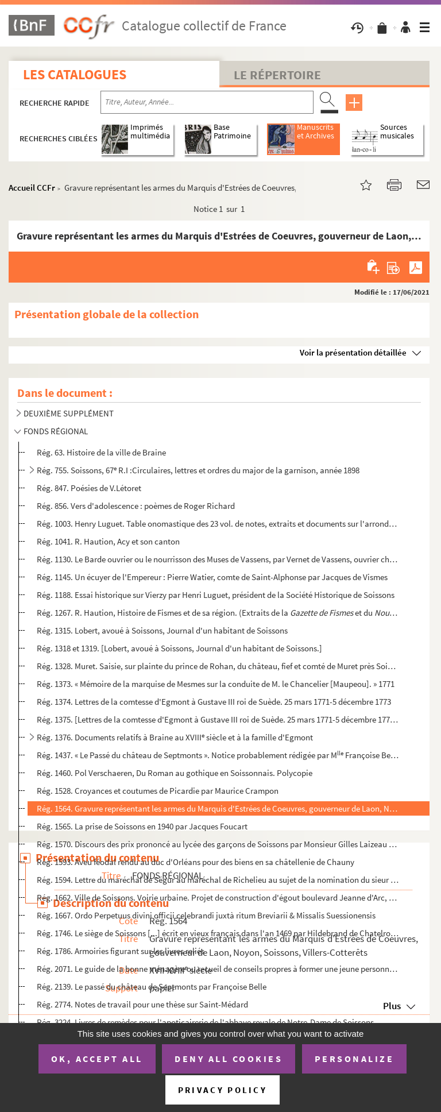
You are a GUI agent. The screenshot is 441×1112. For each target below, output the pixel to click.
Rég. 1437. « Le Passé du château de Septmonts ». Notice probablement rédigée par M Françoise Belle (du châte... (218, 755)
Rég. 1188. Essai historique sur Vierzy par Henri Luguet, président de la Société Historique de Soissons (215, 594)
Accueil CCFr (32, 187)
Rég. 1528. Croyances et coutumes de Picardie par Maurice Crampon (157, 790)
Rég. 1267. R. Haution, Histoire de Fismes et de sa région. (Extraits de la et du (218, 612)
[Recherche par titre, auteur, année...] (207, 102)
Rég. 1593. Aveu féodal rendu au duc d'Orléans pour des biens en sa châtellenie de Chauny (195, 861)
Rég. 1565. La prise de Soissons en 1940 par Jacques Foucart (142, 826)
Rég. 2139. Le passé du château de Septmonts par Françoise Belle (151, 986)
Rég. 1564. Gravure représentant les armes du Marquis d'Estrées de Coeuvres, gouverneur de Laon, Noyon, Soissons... (218, 808)
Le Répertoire (277, 75)
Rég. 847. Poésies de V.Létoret (89, 487)
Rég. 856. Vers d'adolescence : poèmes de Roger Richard (136, 505)
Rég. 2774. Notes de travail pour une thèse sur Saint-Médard (142, 1004)
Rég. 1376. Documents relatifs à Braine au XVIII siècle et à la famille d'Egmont (175, 737)
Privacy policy (222, 1089)
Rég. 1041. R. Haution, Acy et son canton (108, 541)
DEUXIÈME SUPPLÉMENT (69, 413)
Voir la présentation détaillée (353, 352)
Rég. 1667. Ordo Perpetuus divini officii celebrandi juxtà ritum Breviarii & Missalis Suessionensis (206, 915)
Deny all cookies (229, 1058)
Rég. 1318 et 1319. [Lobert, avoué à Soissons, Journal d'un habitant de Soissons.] (179, 648)
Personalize (354, 1058)
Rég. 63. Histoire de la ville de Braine (101, 452)
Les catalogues (74, 74)
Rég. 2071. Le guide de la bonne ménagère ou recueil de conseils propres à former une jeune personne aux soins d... (218, 968)
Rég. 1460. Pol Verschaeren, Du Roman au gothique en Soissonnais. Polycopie (174, 772)
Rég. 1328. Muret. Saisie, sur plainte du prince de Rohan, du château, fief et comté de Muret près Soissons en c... (218, 666)
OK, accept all (97, 1058)
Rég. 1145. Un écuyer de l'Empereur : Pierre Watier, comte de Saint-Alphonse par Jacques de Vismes (212, 577)
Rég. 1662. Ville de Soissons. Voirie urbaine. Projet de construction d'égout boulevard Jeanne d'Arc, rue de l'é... (218, 897)
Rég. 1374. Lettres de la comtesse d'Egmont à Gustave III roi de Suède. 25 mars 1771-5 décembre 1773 (214, 701)
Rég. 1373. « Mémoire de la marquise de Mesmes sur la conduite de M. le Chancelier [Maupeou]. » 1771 (215, 683)
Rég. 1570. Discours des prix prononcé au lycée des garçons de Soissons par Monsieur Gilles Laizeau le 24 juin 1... (218, 844)
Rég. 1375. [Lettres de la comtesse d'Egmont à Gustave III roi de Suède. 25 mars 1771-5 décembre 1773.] (218, 719)
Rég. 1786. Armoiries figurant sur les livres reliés (120, 950)
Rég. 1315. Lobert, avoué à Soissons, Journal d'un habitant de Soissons (162, 630)
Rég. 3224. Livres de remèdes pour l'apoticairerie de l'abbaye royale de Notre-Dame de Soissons (205, 1022)
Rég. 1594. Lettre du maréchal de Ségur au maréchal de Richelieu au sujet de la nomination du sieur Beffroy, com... (218, 879)
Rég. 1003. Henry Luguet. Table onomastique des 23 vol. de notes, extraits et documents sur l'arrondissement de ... (218, 523)
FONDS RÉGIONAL (56, 431)
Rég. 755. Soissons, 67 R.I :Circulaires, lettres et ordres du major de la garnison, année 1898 (198, 470)
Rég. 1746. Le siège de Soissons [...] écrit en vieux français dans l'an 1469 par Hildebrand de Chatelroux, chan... (218, 933)
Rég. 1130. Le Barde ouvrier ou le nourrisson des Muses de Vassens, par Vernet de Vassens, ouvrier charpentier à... (218, 559)
